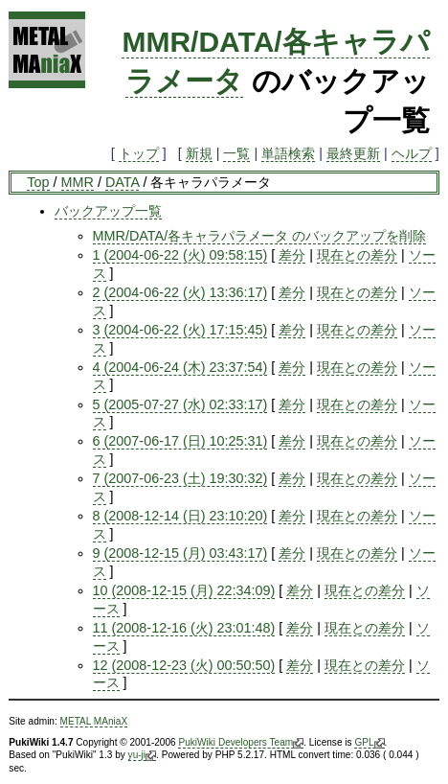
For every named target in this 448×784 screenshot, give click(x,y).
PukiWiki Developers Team (240, 743)
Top (38, 182)
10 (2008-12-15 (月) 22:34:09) (184, 590)
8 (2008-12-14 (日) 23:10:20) (180, 515)
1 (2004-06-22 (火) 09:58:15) (180, 255)
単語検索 (288, 153)
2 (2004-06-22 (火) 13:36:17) (180, 292)
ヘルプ (412, 153)
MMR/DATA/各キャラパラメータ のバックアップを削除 (260, 235)
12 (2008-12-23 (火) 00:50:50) (184, 665)
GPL (369, 743)
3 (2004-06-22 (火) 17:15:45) (180, 329)
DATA (122, 182)
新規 (199, 153)
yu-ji (142, 755)
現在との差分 (357, 255)
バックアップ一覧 (108, 211)
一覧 (236, 153)
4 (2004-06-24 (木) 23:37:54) (180, 367)
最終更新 (353, 153)
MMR (77, 182)
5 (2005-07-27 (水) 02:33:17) (180, 404)
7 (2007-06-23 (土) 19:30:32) (180, 478)
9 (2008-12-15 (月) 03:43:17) (180, 553)
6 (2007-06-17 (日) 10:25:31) (180, 441)
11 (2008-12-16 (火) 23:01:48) (184, 627)
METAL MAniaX (94, 721)
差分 (292, 255)
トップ (139, 153)
